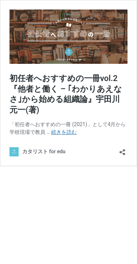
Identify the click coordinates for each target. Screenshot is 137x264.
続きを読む (64, 132)
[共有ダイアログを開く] (122, 149)
